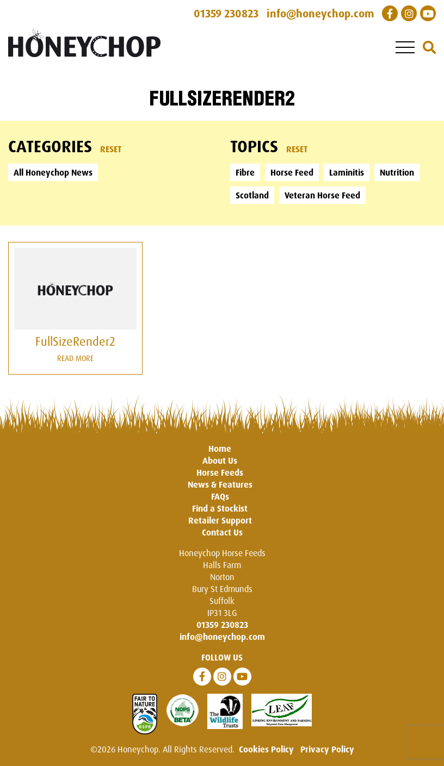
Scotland (252, 195)
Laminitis (346, 172)
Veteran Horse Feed (322, 195)
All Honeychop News (53, 172)
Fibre (245, 172)
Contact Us (222, 532)
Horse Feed (291, 172)
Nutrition (397, 172)
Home (219, 448)
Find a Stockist (220, 508)
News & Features (220, 484)
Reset (111, 149)
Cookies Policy (266, 749)
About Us (219, 460)
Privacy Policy (327, 749)
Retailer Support (220, 520)
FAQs (220, 496)
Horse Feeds (219, 472)
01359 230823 (222, 624)
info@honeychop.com (222, 636)
